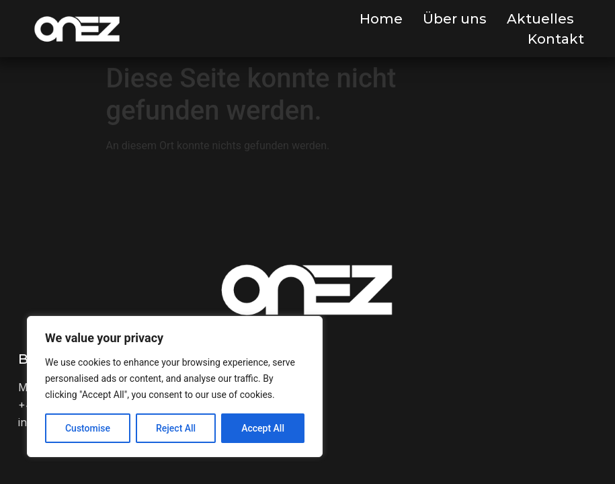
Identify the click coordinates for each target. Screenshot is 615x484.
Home (381, 19)
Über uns (455, 19)
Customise (87, 428)
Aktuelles (540, 19)
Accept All (262, 428)
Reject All (176, 428)
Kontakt (556, 39)
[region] (175, 386)
